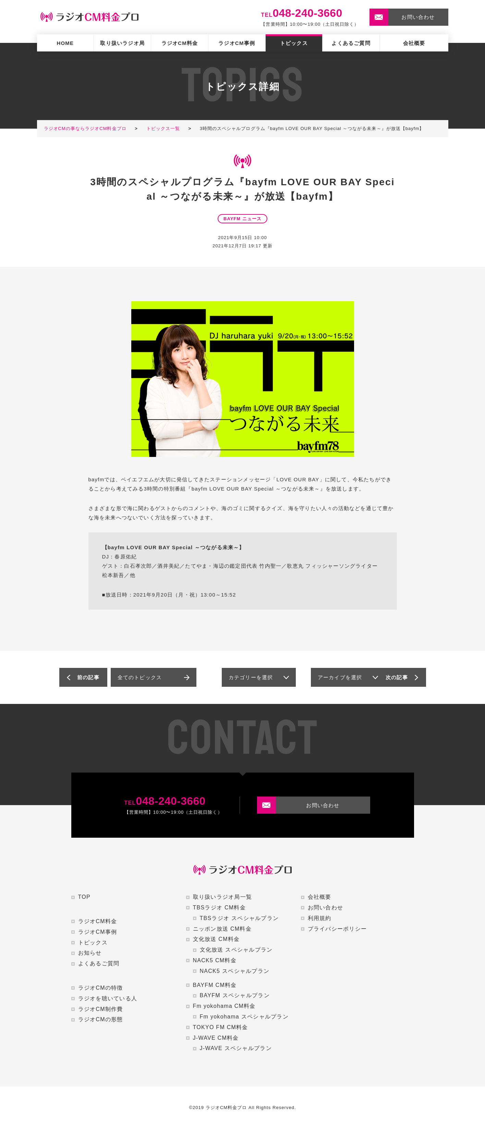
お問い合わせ (325, 907)
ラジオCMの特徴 (100, 988)
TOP (84, 897)
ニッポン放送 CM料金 (222, 929)
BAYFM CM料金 (215, 985)
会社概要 (414, 43)
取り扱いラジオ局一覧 (222, 897)
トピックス (294, 43)
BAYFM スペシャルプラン (235, 995)
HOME (65, 43)
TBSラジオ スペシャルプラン (239, 918)
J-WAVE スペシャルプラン (236, 1048)
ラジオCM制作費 (100, 1009)
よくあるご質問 (350, 43)
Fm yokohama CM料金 (224, 1006)
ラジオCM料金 (179, 43)
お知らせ (90, 953)
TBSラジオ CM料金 (219, 907)
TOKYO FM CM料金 (220, 1027)
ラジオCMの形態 (100, 1019)
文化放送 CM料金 (216, 939)
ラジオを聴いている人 (107, 998)
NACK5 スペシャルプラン (235, 971)
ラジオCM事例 (236, 43)
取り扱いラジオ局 (122, 43)
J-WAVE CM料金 (216, 1038)
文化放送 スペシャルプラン (236, 950)
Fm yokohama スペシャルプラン (244, 1017)
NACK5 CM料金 (215, 960)
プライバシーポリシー (337, 929)
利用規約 (319, 918)
